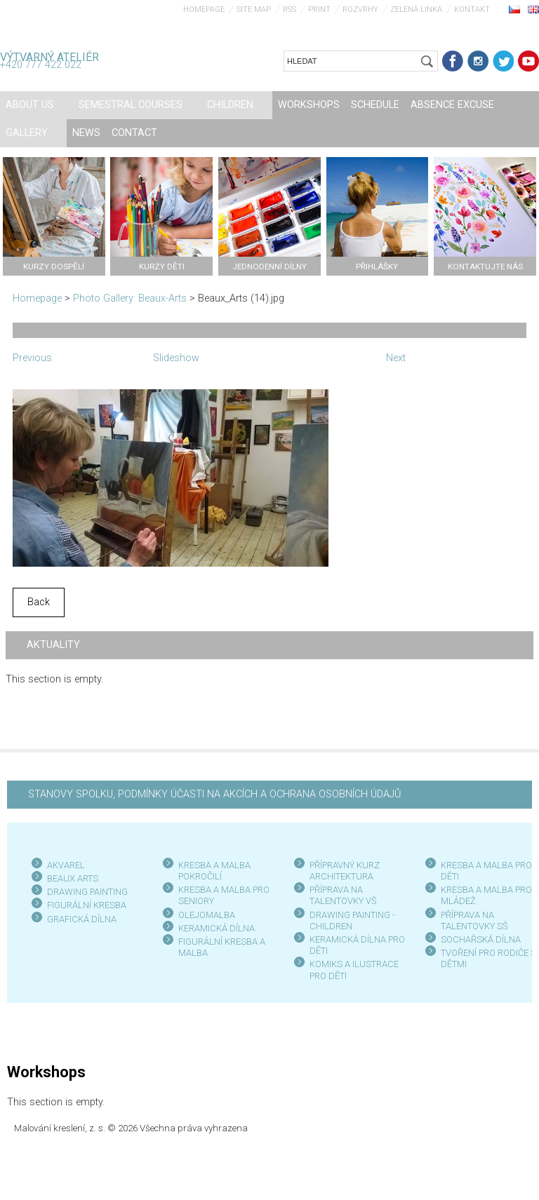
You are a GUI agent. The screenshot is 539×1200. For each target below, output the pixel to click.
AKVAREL (66, 865)
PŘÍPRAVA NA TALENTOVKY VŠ (343, 895)
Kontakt (472, 9)
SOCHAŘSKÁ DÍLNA (481, 939)
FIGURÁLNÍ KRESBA (86, 905)
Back (38, 602)
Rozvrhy (360, 9)
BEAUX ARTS (72, 878)
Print (319, 9)
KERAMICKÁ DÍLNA (216, 928)
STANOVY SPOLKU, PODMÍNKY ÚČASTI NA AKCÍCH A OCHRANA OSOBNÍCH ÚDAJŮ (214, 794)
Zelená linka (416, 9)
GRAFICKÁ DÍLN (79, 919)
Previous (32, 358)
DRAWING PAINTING (87, 891)
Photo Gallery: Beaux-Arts (130, 298)
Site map (254, 9)
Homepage (204, 9)
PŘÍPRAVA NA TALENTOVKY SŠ (474, 920)
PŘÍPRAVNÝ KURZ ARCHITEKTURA (345, 871)
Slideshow (176, 358)
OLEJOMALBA (206, 915)
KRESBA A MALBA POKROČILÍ (214, 871)
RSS (289, 9)
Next (396, 358)
